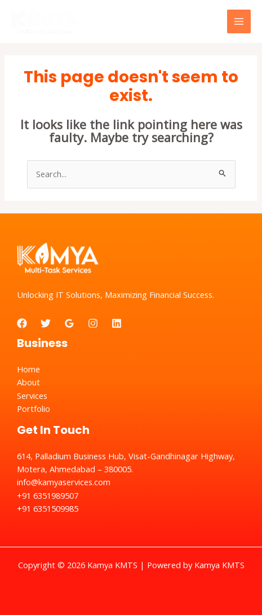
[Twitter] (46, 323)
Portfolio (33, 408)
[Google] (69, 323)
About (28, 382)
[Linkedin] (117, 323)
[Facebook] (22, 323)
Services (32, 395)
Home (28, 369)
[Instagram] (93, 323)
